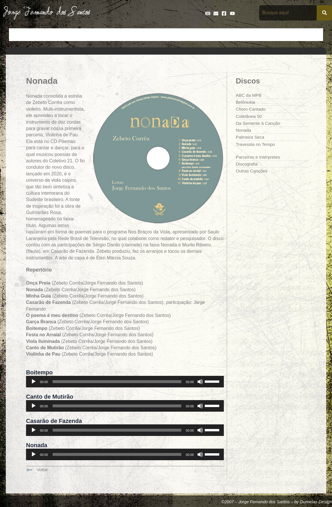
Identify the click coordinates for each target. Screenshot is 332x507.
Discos (150, 34)
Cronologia (125, 34)
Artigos (38, 34)
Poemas (290, 34)
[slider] (117, 382)
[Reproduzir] (33, 383)
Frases (201, 34)
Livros (243, 34)
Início (18, 34)
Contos (75, 34)
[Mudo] (200, 383)
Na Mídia (266, 34)
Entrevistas (175, 34)
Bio (57, 34)
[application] (125, 383)
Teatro (313, 34)
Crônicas (98, 34)
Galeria (222, 34)
